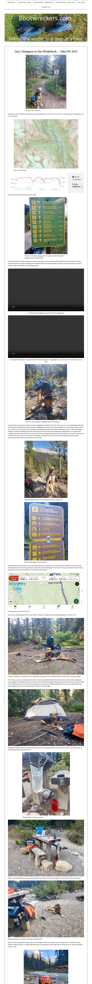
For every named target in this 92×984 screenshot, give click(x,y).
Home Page (11, 2)
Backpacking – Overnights (43, 2)
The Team (81, 2)
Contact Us (46, 7)
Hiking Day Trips (24, 2)
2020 (14, 682)
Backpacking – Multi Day (66, 2)
